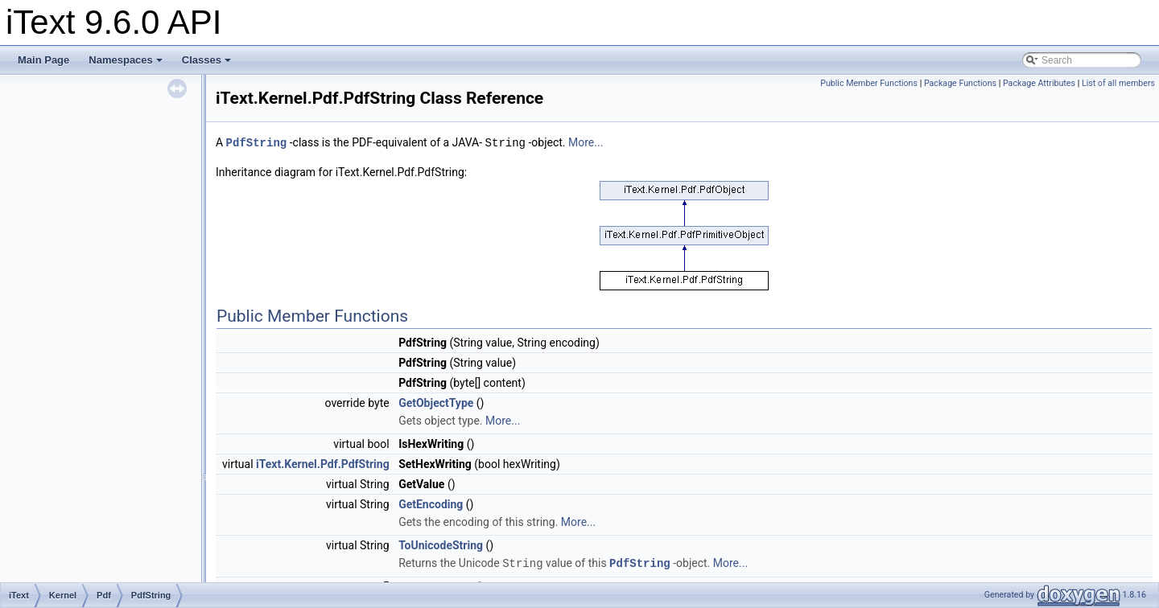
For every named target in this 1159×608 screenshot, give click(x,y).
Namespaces (126, 60)
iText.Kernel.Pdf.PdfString (323, 463)
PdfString (256, 142)
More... (585, 142)
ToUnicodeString (440, 544)
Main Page (43, 60)
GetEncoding (430, 503)
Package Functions (960, 83)
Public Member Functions (869, 83)
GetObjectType (435, 402)
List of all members (1118, 83)
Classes (206, 60)
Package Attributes (1039, 83)
